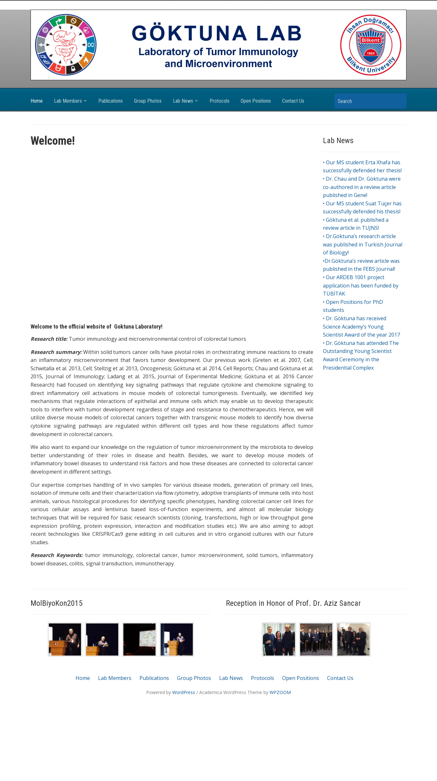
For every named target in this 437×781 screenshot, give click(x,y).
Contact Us (293, 101)
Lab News (183, 101)
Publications (110, 101)
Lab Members (68, 101)
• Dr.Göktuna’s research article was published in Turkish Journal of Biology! (362, 244)
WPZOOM (280, 692)
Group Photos (148, 101)
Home (37, 101)
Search (398, 100)
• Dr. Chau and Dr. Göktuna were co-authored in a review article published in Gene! (362, 187)
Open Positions (256, 101)
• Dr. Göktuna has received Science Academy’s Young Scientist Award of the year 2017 (361, 326)
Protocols (219, 101)
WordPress (183, 692)
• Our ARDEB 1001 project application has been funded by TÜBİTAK (360, 285)
